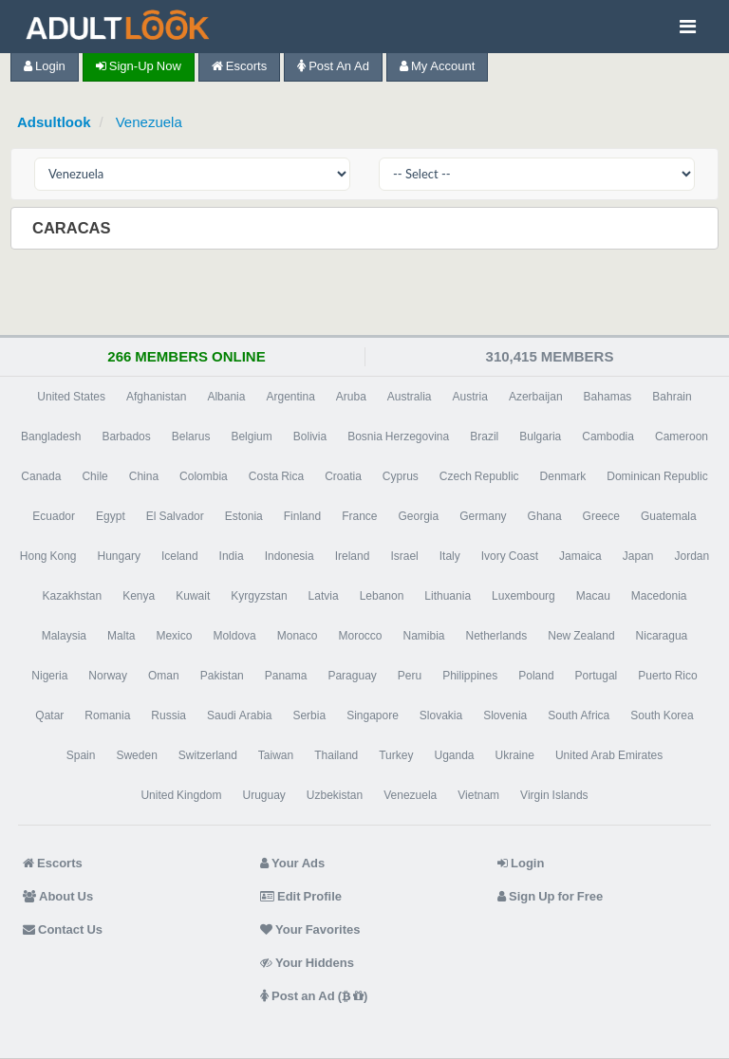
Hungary (119, 556)
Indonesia (289, 556)
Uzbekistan (335, 795)
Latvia (323, 596)
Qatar (49, 715)
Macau (593, 596)
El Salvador (175, 516)
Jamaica (580, 556)
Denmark (563, 476)
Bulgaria (540, 436)
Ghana (545, 516)
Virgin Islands (554, 795)
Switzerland (207, 755)
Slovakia (441, 715)
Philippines (469, 675)
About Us (58, 896)
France (359, 516)
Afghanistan (156, 396)
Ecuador (53, 516)
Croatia (343, 476)
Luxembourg (523, 596)
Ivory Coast (509, 556)
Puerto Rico (667, 675)
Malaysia (64, 635)
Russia (168, 715)
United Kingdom (180, 795)
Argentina (290, 396)
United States (71, 396)
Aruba (351, 396)
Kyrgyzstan (259, 596)
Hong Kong (48, 556)
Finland (302, 516)
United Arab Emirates (609, 755)
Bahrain (671, 396)
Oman (163, 675)
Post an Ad (333, 66)
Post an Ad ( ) (313, 996)
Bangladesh (51, 436)
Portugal (596, 675)
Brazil (484, 436)
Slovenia (505, 715)
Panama (286, 675)
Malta (121, 635)
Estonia (244, 516)
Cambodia (608, 436)
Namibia (423, 635)
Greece (601, 516)
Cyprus (401, 476)
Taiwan (275, 755)
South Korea (661, 715)
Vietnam (478, 795)
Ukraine (514, 755)
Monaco (297, 635)
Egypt (110, 516)
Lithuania (447, 596)
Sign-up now (138, 66)
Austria (470, 396)
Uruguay (263, 795)
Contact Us (63, 929)
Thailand (336, 755)
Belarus (191, 436)
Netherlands (497, 635)
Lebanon (382, 596)
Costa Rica (276, 476)
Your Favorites (310, 929)
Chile (94, 476)
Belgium (251, 436)
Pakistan (222, 675)
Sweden (136, 755)
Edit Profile (301, 896)
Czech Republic (479, 476)
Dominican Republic (657, 476)
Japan (638, 556)
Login (44, 66)
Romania (107, 715)
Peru (409, 675)
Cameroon (681, 436)
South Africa (578, 715)
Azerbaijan (536, 396)
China (144, 476)
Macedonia (659, 596)
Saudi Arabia (239, 715)
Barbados (126, 436)
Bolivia (310, 436)
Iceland (179, 556)
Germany (482, 516)
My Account (437, 66)
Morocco (360, 635)
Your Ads (292, 863)
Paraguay (351, 675)
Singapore (372, 715)
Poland (535, 675)
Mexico (174, 635)
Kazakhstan (72, 596)
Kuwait (193, 596)
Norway (107, 675)
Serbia (309, 715)
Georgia (419, 516)
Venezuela (149, 122)
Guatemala (669, 516)
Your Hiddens (307, 963)
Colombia (203, 476)
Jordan (691, 556)
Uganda (454, 755)
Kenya (138, 596)
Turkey (396, 755)
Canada (41, 476)
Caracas (73, 227)
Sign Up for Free (550, 896)
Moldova (234, 635)
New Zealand (581, 635)
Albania (226, 396)
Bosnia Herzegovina (398, 436)
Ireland (352, 556)
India (231, 556)
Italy (449, 556)
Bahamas (608, 396)
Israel (404, 556)
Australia (409, 396)
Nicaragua (662, 635)
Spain (81, 755)
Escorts (239, 66)
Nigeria (49, 675)
